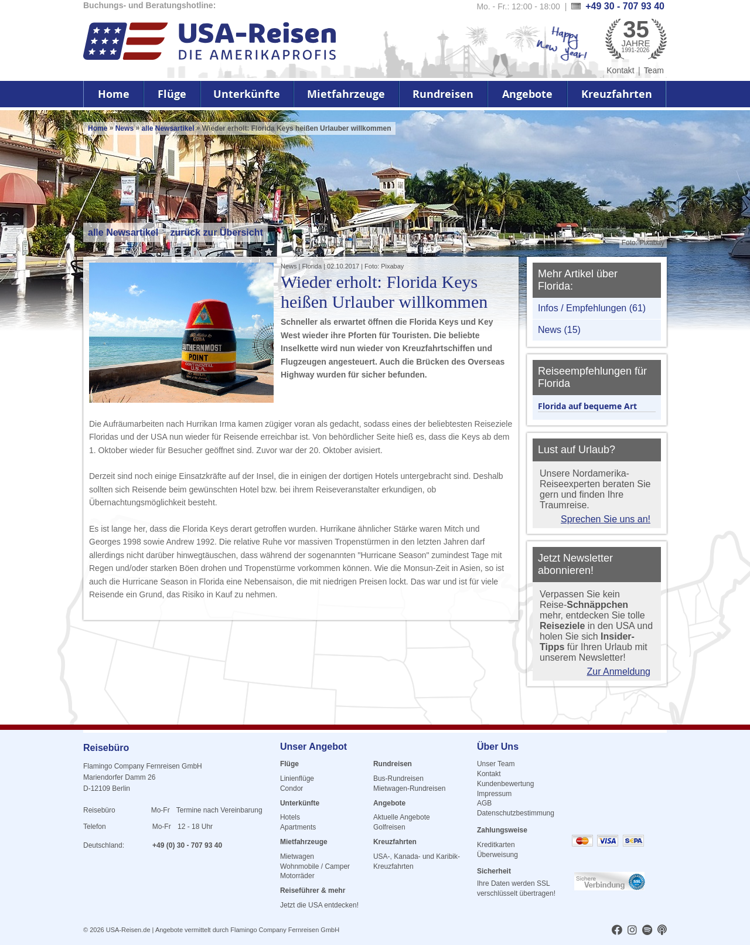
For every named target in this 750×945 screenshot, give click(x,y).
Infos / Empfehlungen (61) (592, 308)
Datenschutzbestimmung (515, 813)
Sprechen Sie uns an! (605, 519)
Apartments (298, 827)
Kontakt (620, 70)
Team (654, 70)
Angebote (527, 94)
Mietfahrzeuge (346, 94)
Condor (291, 788)
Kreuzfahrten (616, 94)
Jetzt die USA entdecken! (319, 905)
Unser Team (495, 764)
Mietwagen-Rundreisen (409, 788)
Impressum (494, 794)
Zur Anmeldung (618, 672)
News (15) (559, 330)
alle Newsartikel (168, 128)
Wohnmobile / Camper (315, 866)
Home (113, 94)
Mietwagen (297, 856)
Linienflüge (297, 778)
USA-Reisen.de (128, 929)
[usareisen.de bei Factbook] (617, 931)
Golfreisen (389, 827)
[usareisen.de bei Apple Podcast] (662, 931)
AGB (484, 803)
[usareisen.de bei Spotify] (647, 931)
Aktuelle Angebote (401, 817)
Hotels (290, 817)
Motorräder (297, 876)
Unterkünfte (246, 94)
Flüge (172, 94)
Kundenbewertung (505, 784)
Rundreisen (442, 94)
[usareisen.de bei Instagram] (632, 931)
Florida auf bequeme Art (587, 406)
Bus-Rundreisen (398, 778)
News (124, 128)
